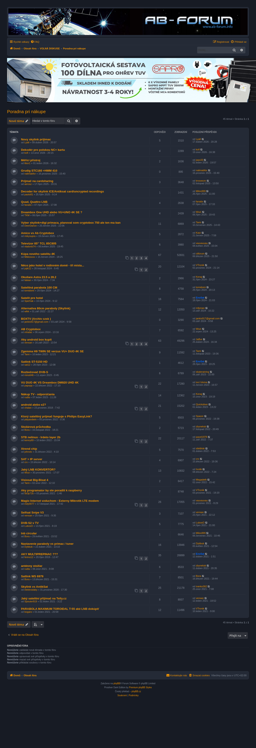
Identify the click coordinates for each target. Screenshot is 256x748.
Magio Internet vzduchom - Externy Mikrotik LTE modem (60, 500)
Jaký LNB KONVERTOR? (38, 469)
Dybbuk (28, 546)
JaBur (199, 339)
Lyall (26, 142)
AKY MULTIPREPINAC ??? (39, 554)
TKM (26, 215)
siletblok (200, 448)
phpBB (117, 683)
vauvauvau (202, 243)
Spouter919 (30, 601)
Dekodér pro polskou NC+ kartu (43, 149)
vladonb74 (30, 246)
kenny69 (29, 440)
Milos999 (201, 191)
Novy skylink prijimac (36, 139)
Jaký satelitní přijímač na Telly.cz (43, 598)
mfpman (200, 308)
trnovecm (201, 180)
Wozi (198, 212)
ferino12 (28, 557)
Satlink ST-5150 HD (34, 361)
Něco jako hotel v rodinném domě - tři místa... (52, 265)
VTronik (200, 265)
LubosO (28, 526)
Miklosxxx (29, 257)
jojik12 (27, 268)
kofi (26, 152)
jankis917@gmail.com (36, 321)
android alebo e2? (33, 404)
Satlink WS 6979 (32, 576)
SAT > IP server (31, 459)
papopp (28, 385)
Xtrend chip (29, 448)
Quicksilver (202, 404)
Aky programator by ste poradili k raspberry (51, 490)
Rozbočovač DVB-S (34, 372)
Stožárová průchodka (36, 426)
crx (26, 462)
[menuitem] (35, 42)
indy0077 (29, 503)
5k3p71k (29, 493)
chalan (27, 407)
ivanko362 (201, 586)
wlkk (26, 311)
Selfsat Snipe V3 (32, 512)
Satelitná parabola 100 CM (39, 287)
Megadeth (201, 479)
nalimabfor (30, 173)
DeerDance (30, 225)
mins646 (29, 375)
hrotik (199, 469)
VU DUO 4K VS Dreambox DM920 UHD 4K (50, 382)
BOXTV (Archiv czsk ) (36, 318)
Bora (26, 429)
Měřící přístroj (30, 160)
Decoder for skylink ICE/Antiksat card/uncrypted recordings (62, 191)
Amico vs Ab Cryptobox (37, 233)
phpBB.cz (136, 691)
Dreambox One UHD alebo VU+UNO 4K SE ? (51, 212)
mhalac (28, 332)
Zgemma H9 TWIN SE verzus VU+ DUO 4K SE (52, 351)
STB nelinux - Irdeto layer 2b (40, 437)
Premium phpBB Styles (140, 687)
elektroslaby (30, 589)
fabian (27, 280)
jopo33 (199, 160)
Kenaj (199, 276)
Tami (198, 222)
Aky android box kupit (36, 339)
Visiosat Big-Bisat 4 (34, 480)
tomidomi (29, 290)
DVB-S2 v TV (30, 523)
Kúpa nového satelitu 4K (38, 254)
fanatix (27, 204)
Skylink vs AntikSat (34, 586)
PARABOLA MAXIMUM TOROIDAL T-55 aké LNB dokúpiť (60, 608)
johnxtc (28, 451)
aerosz (28, 184)
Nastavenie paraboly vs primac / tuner (47, 543)
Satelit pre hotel (32, 298)
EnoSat (200, 297)
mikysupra (29, 236)
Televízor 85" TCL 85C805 (38, 243)
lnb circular (29, 533)
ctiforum (200, 253)
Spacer (200, 416)
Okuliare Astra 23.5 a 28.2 (38, 277)
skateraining (202, 371)
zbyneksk (201, 426)
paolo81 (28, 194)
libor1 (27, 163)
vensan (28, 342)
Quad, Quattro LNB (34, 201)
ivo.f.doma (201, 382)
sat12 (27, 364)
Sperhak (28, 301)
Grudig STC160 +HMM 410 (39, 170)
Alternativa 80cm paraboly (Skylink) (45, 308)
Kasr (198, 232)
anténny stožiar (31, 566)
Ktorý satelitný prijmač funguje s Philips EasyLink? (56, 416)
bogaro (28, 611)
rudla (27, 397)
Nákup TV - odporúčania (38, 394)
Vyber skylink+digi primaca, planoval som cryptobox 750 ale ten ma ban (71, 222)
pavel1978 (201, 437)
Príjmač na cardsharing (37, 181)
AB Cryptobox (31, 329)
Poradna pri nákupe (26, 111)
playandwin (30, 419)
